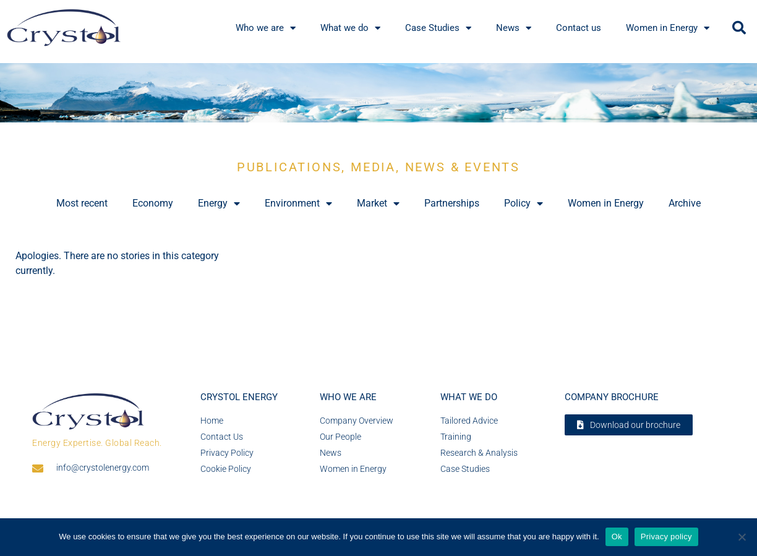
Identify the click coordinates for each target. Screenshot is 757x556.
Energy (219, 203)
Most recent (82, 203)
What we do (350, 28)
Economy (152, 203)
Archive (685, 203)
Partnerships (451, 203)
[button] (739, 27)
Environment (298, 203)
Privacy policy (666, 536)
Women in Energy (667, 28)
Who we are (266, 28)
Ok (617, 536)
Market (378, 203)
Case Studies (438, 28)
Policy (523, 203)
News (513, 28)
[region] (378, 92)
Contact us (578, 27)
